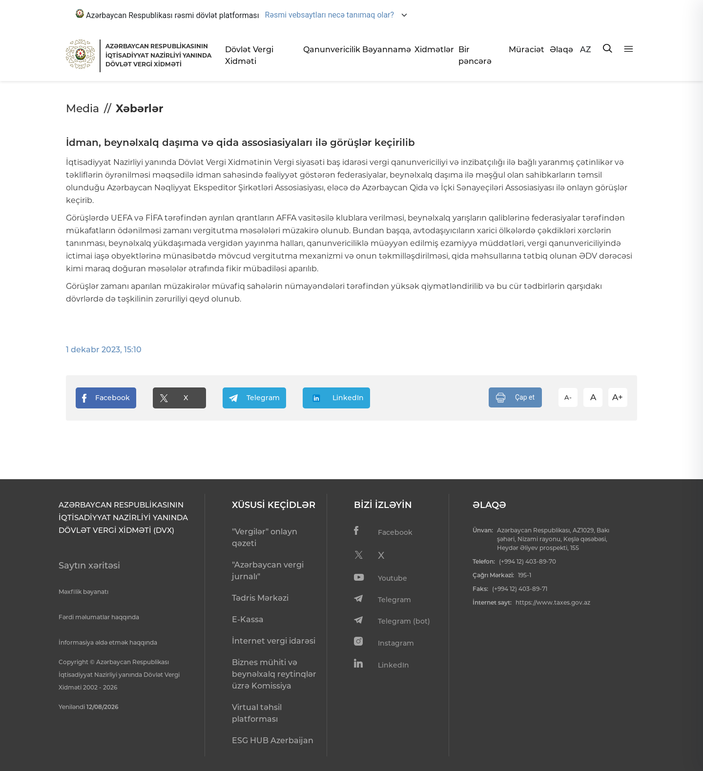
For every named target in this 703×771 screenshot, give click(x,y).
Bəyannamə (384, 49)
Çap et (515, 398)
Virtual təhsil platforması (257, 713)
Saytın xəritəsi (89, 565)
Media (82, 108)
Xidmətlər (432, 49)
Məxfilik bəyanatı (83, 591)
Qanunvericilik (328, 49)
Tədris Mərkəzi (260, 598)
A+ (617, 397)
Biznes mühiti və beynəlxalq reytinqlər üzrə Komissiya (274, 674)
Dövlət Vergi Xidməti (249, 55)
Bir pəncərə (475, 55)
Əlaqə (561, 49)
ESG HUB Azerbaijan (272, 740)
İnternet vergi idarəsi (273, 641)
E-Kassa (248, 619)
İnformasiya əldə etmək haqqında (108, 642)
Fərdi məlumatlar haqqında (99, 617)
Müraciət (525, 49)
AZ (585, 49)
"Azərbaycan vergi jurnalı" (268, 570)
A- (568, 397)
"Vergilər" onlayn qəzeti (264, 537)
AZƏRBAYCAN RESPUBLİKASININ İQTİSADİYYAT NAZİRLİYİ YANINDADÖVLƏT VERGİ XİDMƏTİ (158, 55)
